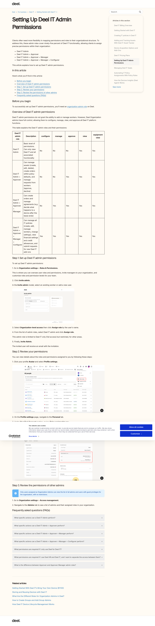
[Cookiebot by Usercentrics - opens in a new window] (14, 622)
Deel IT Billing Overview (123, 25)
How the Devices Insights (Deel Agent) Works (126, 81)
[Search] (126, 12)
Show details (33, 622)
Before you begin (24, 81)
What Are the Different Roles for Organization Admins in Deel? (38, 596)
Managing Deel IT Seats (123, 68)
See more (117, 87)
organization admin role (77, 106)
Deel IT (31, 12)
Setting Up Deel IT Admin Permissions (123, 61)
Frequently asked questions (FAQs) (31, 95)
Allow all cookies (136, 613)
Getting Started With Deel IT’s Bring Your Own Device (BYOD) (38, 588)
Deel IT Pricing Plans (122, 55)
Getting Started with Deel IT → (47, 12)
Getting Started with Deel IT (124, 30)
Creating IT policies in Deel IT (125, 35)
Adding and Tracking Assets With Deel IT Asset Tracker (124, 41)
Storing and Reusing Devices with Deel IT (29, 592)
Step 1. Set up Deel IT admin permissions (34, 87)
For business (22, 12)
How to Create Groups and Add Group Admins (31, 600)
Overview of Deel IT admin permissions (33, 84)
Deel (13, 12)
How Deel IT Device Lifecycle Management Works (33, 604)
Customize (136, 619)
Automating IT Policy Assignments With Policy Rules (125, 74)
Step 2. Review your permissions (30, 89)
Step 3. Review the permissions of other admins (37, 92)
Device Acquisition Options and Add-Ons (126, 49)
